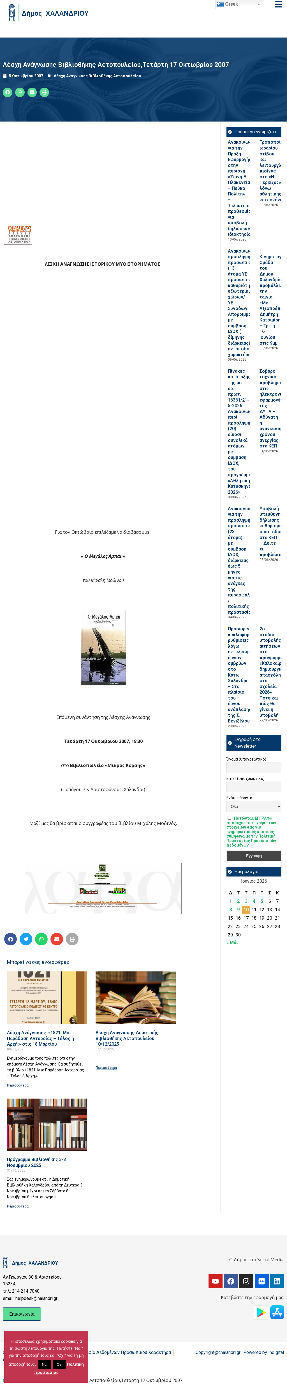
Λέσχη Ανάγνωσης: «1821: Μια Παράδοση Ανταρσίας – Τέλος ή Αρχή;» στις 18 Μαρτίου (40, 1038)
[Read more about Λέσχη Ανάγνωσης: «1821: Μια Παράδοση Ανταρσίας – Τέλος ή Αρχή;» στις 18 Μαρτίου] (47, 997)
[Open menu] (278, 4)
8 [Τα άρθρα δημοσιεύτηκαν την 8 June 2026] (230, 909)
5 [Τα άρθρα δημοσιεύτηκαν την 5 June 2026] (262, 901)
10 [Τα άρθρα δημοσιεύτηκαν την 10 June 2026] (246, 909)
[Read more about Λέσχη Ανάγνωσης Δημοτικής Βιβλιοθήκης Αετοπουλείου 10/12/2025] (136, 997)
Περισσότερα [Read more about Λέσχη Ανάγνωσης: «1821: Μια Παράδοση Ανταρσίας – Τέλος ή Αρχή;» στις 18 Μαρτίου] (18, 1085)
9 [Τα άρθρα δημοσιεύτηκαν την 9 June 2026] (238, 909)
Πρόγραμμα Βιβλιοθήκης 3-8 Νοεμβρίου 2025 (36, 1162)
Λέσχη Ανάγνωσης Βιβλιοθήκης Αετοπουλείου (97, 76)
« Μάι (232, 942)
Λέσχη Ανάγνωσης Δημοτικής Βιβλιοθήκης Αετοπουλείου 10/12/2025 (127, 1038)
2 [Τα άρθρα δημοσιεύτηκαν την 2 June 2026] (238, 901)
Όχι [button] (59, 1364)
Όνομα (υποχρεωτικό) (246, 759)
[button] (7, 92)
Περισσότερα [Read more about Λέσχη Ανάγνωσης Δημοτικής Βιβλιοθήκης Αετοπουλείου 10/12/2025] (106, 1068)
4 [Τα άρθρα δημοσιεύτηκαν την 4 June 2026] (254, 901)
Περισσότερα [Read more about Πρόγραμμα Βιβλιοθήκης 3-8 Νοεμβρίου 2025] (18, 1206)
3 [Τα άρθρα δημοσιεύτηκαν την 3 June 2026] (246, 901)
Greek (227, 4)
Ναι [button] (44, 1364)
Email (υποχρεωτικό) (245, 778)
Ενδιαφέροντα (239, 798)
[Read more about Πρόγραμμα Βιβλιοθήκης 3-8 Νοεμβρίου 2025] (47, 1125)
